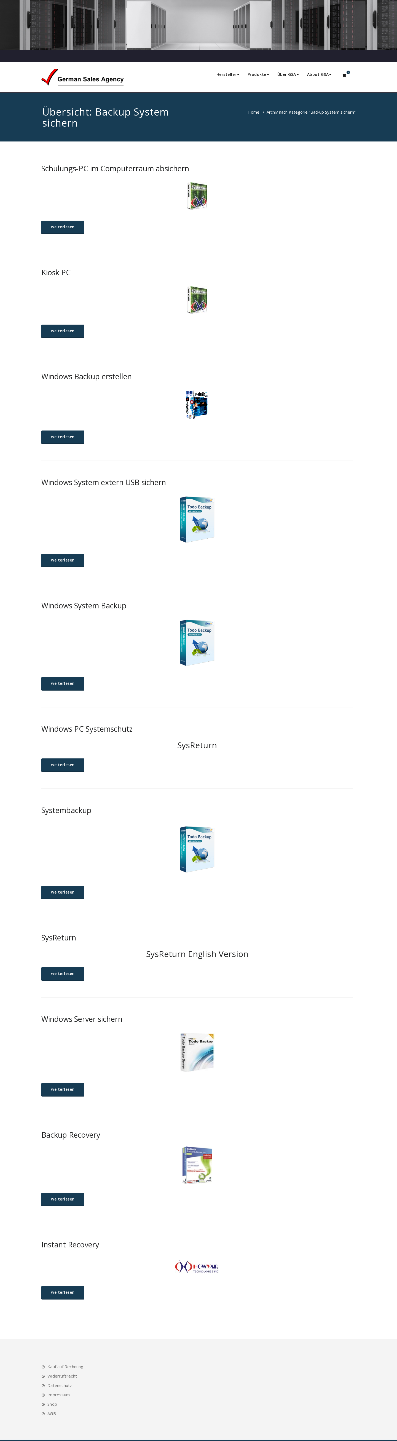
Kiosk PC (56, 272)
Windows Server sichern (81, 1019)
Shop (52, 1404)
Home (253, 112)
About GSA (319, 74)
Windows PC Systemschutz (87, 729)
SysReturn (58, 937)
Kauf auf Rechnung (65, 1366)
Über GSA (288, 74)
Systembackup (66, 810)
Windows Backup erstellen (86, 376)
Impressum (58, 1394)
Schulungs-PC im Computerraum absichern (115, 168)
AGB (51, 1413)
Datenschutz (59, 1385)
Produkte (258, 74)
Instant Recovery (70, 1244)
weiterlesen (63, 226)
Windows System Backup (84, 605)
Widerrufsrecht (62, 1376)
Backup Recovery (70, 1135)
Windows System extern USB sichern (103, 482)
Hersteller (227, 74)
